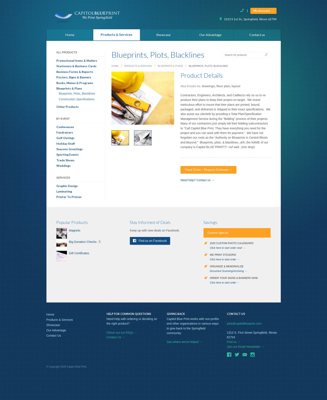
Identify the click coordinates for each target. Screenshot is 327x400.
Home (69, 35)
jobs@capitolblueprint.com (244, 324)
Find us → (233, 343)
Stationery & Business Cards (76, 67)
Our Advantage (210, 35)
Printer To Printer (69, 198)
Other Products (67, 108)
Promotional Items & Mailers (76, 61)
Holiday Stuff (65, 144)
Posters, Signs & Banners (73, 78)
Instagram (252, 356)
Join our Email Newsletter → (245, 347)
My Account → (263, 10)
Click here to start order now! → (228, 249)
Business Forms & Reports (74, 73)
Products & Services (116, 35)
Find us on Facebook (152, 242)
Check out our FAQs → (122, 333)
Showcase (163, 35)
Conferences (65, 128)
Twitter (237, 356)
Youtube (245, 356)
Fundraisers (64, 133)
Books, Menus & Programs (74, 84)
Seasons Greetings (69, 150)
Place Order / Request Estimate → (209, 171)
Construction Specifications (77, 100)
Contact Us (53, 336)
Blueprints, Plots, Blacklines (77, 94)
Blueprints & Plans (69, 89)
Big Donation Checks (83, 243)
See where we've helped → (185, 343)
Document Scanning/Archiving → (228, 272)
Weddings (63, 167)
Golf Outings (65, 139)
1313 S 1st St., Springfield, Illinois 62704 (248, 19)
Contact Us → (116, 338)
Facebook (229, 356)
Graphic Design (67, 187)
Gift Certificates (79, 254)
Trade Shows (65, 161)
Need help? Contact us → (197, 181)
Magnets (74, 231)
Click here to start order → (224, 260)
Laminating (64, 192)
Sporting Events (67, 155)
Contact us (257, 35)
